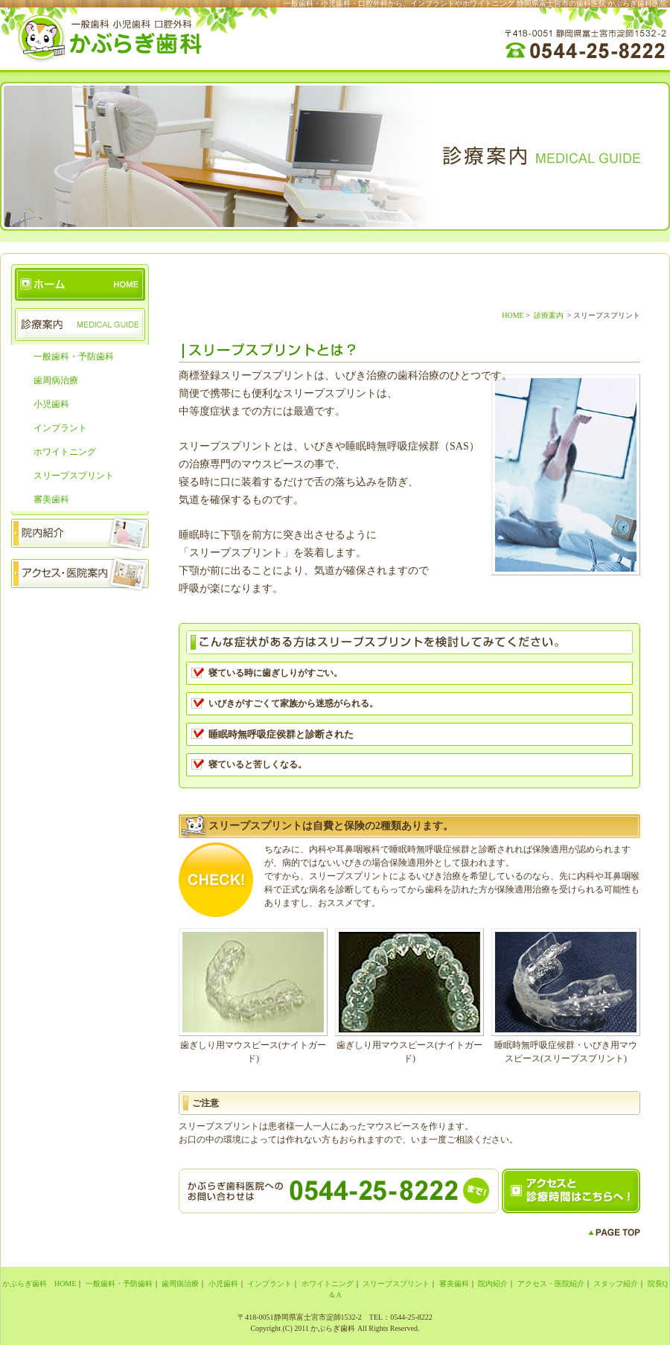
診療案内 (80, 324)
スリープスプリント (74, 475)
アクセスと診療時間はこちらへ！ (571, 1191)
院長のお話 (80, 652)
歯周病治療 (56, 380)
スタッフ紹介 (80, 612)
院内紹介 (80, 531)
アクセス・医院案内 (80, 572)
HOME (512, 315)
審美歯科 (51, 499)
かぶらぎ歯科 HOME (80, 284)
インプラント (60, 428)
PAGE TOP (614, 1232)
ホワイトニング (65, 452)
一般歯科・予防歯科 (74, 356)
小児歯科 (51, 404)
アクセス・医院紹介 (550, 1283)
